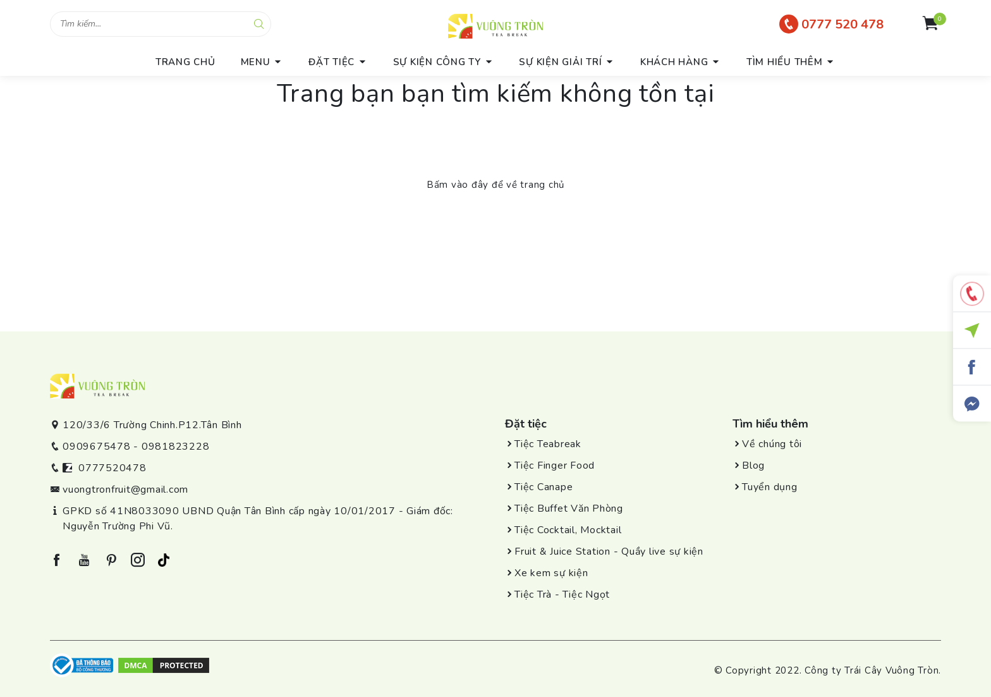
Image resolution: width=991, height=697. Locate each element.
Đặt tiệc (331, 62)
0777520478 (112, 468)
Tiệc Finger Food (554, 465)
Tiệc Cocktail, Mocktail (567, 530)
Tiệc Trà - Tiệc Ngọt (562, 594)
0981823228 (176, 446)
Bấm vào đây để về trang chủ (495, 184)
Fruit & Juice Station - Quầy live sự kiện (608, 551)
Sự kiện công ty (437, 62)
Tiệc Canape (543, 487)
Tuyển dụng (770, 487)
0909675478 (97, 446)
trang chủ (185, 62)
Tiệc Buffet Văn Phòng (568, 508)
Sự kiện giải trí (560, 62)
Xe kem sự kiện (551, 573)
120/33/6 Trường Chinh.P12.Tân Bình (152, 425)
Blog (753, 465)
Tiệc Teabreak (547, 444)
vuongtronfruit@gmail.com (125, 490)
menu (256, 62)
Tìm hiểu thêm (784, 62)
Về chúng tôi (772, 444)
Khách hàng (674, 62)
